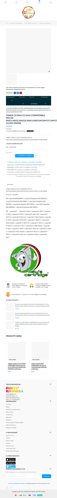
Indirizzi (8, 438)
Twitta (17, 93)
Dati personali (9, 435)
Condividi (15, 93)
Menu (5, 1)
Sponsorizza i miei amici (12, 451)
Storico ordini (9, 440)
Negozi (8, 407)
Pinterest (20, 93)
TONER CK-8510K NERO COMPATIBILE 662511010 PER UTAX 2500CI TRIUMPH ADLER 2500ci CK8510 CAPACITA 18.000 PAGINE (32, 324)
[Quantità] (10, 156)
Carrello (8, 443)
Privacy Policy (9, 412)
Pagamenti (9, 417)
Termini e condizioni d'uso (13, 409)
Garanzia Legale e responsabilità (14, 422)
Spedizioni (8, 420)
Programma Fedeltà (11, 427)
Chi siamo (8, 404)
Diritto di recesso (11, 425)
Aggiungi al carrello (24, 156)
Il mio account (10, 446)
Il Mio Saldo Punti (11, 448)
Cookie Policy (9, 414)
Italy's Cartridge (12, 359)
